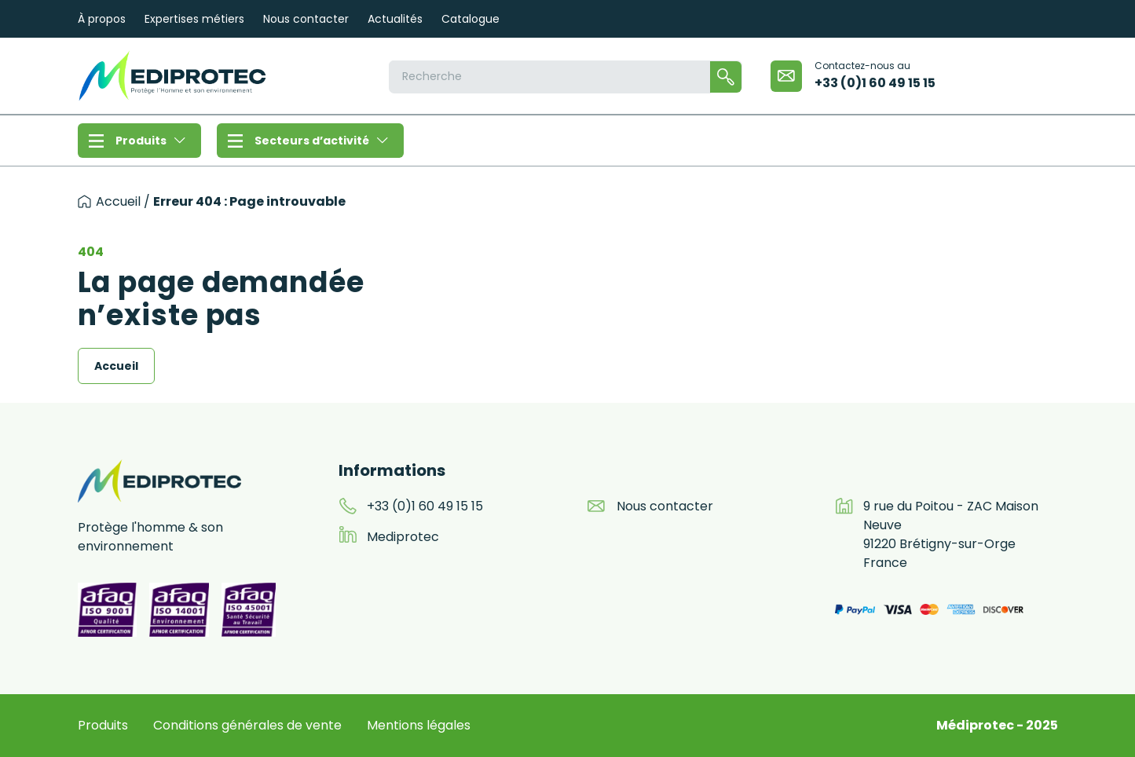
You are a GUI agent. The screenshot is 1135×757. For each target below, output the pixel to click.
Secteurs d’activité (321, 140)
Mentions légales (418, 725)
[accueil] (84, 201)
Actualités (395, 19)
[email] (786, 76)
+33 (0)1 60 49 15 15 (875, 83)
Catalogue (470, 19)
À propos (102, 19)
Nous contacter (306, 19)
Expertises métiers (194, 19)
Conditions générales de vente (247, 725)
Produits (150, 140)
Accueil (118, 201)
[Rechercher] (725, 77)
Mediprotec (403, 537)
